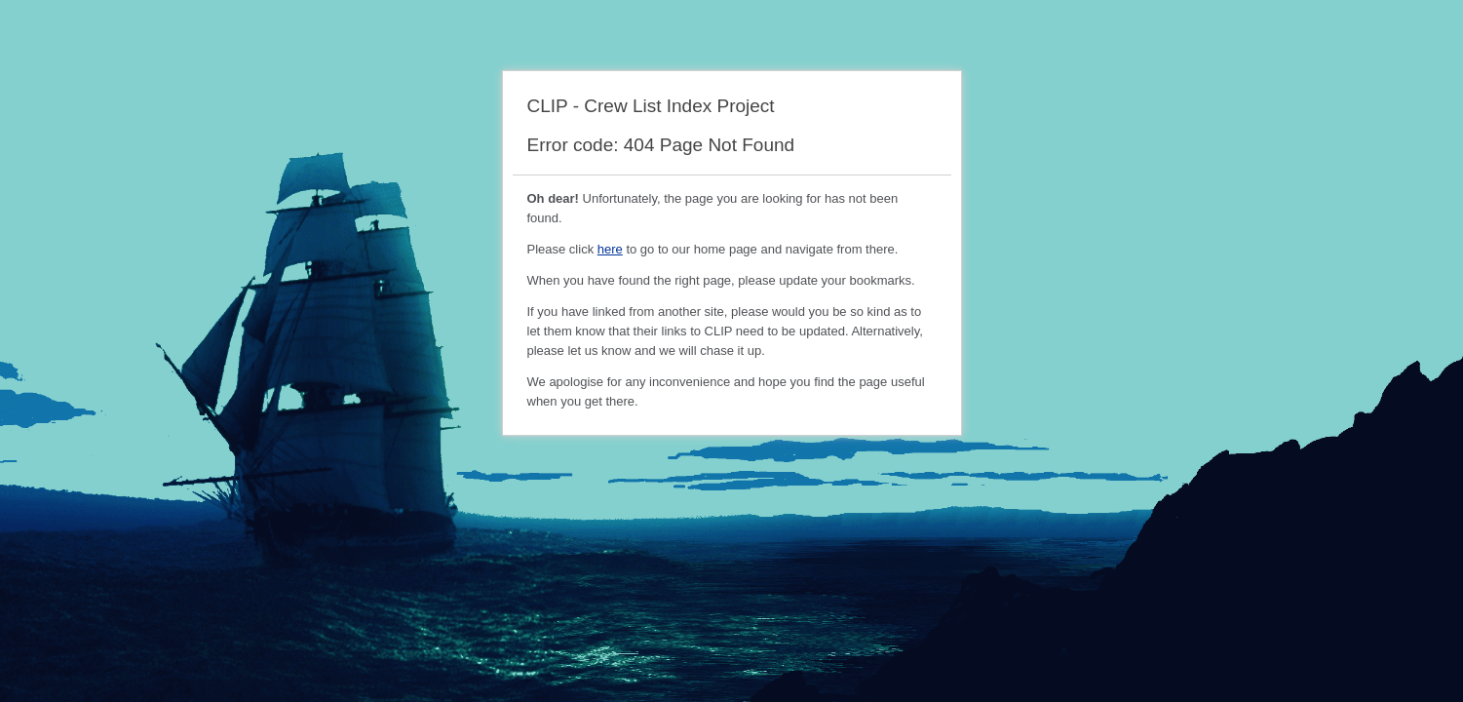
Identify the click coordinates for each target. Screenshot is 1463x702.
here (610, 249)
